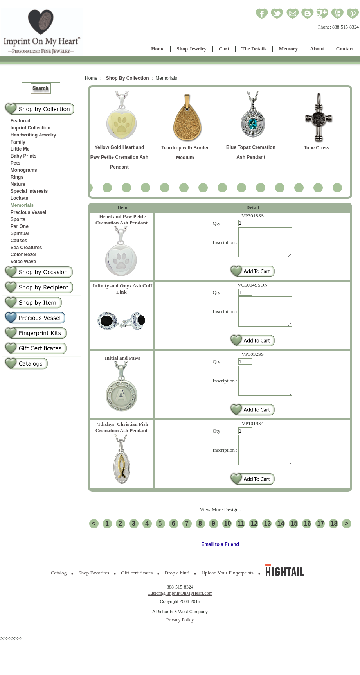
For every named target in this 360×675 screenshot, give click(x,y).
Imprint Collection (30, 128)
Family (18, 142)
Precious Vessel (28, 212)
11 (241, 547)
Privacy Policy (180, 643)
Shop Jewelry (191, 49)
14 (280, 547)
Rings (17, 177)
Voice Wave (23, 261)
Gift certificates (137, 596)
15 (294, 547)
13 (267, 547)
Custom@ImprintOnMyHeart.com (180, 616)
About (317, 49)
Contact (345, 49)
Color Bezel (23, 254)
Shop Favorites (94, 596)
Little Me (20, 149)
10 (227, 547)
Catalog (59, 596)
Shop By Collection (127, 78)
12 (254, 547)
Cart (224, 49)
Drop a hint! (177, 596)
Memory (288, 49)
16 (307, 547)
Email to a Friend (220, 568)
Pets (15, 163)
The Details (254, 49)
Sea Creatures (26, 247)
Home (157, 49)
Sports (18, 219)
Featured (21, 121)
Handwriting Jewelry (33, 135)
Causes (19, 240)
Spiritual (20, 233)
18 (334, 547)
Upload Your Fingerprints (228, 596)
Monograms (24, 170)
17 (320, 547)
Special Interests (29, 191)
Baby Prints (24, 156)
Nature (18, 184)
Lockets (19, 198)
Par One (20, 226)
